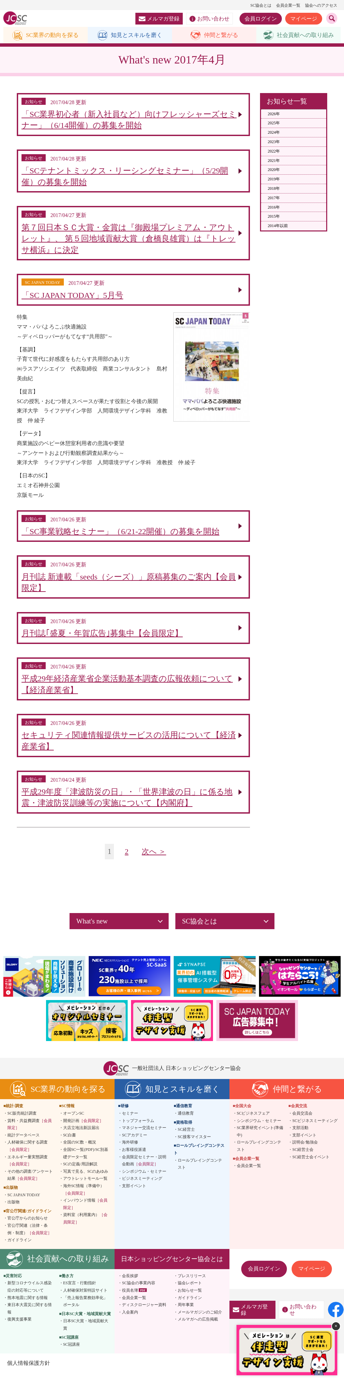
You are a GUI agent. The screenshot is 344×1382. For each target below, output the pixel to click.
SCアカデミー (134, 1144)
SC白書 (69, 1144)
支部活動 (300, 1136)
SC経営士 (186, 1138)
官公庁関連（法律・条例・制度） (29, 1238)
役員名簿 (130, 1299)
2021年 (274, 161)
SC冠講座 (71, 1353)
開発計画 (83, 1129)
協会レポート (190, 1292)
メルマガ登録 (159, 18)
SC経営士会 (302, 1158)
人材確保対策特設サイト (85, 1299)
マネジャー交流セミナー (144, 1136)
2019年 (274, 179)
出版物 (13, 1211)
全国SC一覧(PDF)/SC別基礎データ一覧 (86, 1162)
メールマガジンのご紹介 (200, 1321)
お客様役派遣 (134, 1158)
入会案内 (130, 1321)
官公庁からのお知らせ (27, 1227)
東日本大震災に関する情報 (29, 1317)
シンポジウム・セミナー (144, 1180)
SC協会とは (260, 5)
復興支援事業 (19, 1328)
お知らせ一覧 (190, 1299)
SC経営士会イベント (311, 1165)
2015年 (274, 216)
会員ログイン (261, 18)
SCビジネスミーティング (315, 1129)
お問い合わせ (209, 19)
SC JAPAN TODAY (23, 1203)
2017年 (274, 198)
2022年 (274, 151)
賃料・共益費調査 (29, 1133)
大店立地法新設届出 (81, 1136)
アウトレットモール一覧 (85, 1187)
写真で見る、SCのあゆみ (86, 1180)
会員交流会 (302, 1122)
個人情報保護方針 (28, 1372)
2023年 (274, 142)
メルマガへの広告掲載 (198, 1328)
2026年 (274, 114)
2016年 (274, 207)
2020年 (274, 170)
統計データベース (23, 1144)
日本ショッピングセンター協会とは (172, 1267)
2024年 (274, 132)
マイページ (303, 18)
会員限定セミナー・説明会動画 (144, 1169)
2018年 (274, 188)
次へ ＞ (154, 860)
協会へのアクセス (321, 5)
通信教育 (186, 1122)
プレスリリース (192, 1284)
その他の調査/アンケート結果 (30, 1184)
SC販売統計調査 (22, 1122)
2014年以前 (278, 226)
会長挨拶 (130, 1284)
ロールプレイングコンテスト (200, 1173)
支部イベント (134, 1195)
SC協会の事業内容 (138, 1292)
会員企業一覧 (288, 5)
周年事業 (186, 1313)
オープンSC (73, 1122)
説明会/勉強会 (304, 1151)
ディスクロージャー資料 (144, 1313)
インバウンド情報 (85, 1213)
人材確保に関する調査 (27, 1155)
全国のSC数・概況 (79, 1151)
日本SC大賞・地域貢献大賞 (86, 1334)
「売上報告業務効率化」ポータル (85, 1310)
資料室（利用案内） (85, 1227)
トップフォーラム (138, 1129)
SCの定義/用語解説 (80, 1173)
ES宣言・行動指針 (79, 1292)
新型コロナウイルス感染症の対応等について (29, 1296)
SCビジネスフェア (253, 1122)
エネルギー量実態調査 (27, 1169)
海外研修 (130, 1151)
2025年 (274, 123)
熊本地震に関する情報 (27, 1306)
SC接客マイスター (194, 1145)
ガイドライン (19, 1249)
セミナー (130, 1122)
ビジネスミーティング (142, 1187)
